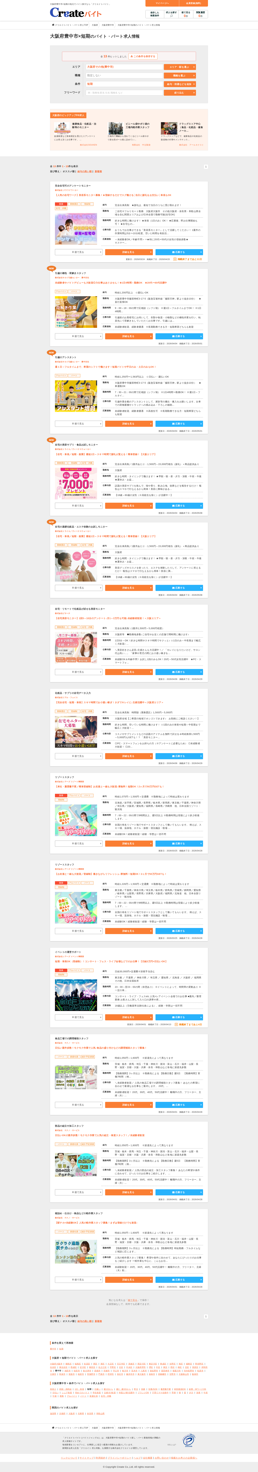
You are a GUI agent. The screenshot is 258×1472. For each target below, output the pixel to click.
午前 (206, 1392)
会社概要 (148, 1458)
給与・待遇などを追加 (179, 84)
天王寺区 (121, 1364)
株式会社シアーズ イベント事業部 (69, 956)
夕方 (191, 1392)
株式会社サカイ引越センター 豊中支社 (72, 278)
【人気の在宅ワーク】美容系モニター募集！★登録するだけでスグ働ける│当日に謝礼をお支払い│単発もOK (113, 195)
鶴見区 (92, 1367)
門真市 (101, 1374)
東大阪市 (142, 1374)
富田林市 (165, 1371)
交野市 (172, 1374)
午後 (54, 1396)
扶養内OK (153, 1389)
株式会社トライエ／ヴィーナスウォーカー (73, 449)
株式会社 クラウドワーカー (66, 190)
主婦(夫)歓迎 (110, 1392)
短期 (61, 1349)
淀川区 (83, 1367)
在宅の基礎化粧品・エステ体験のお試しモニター (81, 526)
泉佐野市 (154, 1371)
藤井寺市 (130, 1374)
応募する (178, 252)
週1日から (108, 1389)
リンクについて (69, 1458)
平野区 (113, 1367)
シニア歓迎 (67, 1392)
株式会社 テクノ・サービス (67, 1043)
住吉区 (53, 1367)
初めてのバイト (82, 1392)
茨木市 (134, 1371)
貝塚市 (106, 1371)
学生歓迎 (97, 1392)
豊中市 (53, 1349)
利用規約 (100, 1458)
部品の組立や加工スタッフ (69, 1126)
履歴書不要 (166, 1389)
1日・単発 (79, 1389)
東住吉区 (63, 1367)
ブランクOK (143, 1392)
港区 (103, 1364)
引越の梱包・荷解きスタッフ (70, 273)
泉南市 (152, 1374)
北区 (121, 1367)
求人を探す (171, 12)
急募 (143, 1389)
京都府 (62, 1413)
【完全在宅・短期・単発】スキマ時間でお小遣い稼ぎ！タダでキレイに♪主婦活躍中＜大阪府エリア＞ (109, 702)
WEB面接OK (180, 1389)
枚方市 (125, 1371)
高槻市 (97, 1371)
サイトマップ (86, 1458)
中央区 (129, 1367)
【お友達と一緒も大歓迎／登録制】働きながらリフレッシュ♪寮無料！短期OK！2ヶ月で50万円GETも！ (111, 874)
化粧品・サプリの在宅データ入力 (73, 693)
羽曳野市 (91, 1374)
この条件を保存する (143, 56)
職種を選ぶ (179, 75)
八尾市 (144, 1371)
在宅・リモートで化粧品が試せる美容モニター (80, 609)
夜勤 (62, 1396)
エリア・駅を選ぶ (179, 67)
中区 (158, 1367)
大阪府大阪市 (56, 1364)
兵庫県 (81, 1413)
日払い (55, 1392)
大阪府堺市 (140, 1367)
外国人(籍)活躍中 (127, 1392)
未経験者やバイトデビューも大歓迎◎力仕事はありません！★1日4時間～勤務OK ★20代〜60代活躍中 (111, 282)
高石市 (120, 1374)
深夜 (198, 1392)
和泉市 (62, 1374)
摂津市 (111, 1374)
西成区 (74, 1367)
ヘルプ (137, 1458)
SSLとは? (172, 1445)
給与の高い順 (84, 171)
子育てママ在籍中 (160, 1392)
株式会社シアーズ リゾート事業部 (69, 782)
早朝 (174, 1392)
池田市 (67, 1371)
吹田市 (77, 1371)
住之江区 (102, 1367)
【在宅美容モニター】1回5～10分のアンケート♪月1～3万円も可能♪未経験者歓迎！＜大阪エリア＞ (108, 618)
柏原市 (81, 1374)
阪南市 (195, 1374)
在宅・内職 (106, 1396)
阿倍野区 (199, 1364)
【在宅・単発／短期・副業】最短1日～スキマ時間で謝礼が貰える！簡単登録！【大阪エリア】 (105, 454)
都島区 (68, 1364)
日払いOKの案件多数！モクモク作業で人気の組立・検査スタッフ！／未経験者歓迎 (99, 1135)
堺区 (151, 1367)
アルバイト (72, 1396)
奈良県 (90, 1413)
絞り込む (179, 92)
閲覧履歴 (200, 14)
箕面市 (72, 1374)
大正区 (111, 1364)
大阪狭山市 (184, 1374)
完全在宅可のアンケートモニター (73, 185)
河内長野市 (189, 1371)
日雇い (97, 1389)
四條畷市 (162, 1374)
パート (83, 1396)
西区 (95, 1364)
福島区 (78, 1364)
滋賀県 (53, 1413)
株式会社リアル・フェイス (66, 697)
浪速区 (131, 1364)
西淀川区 (142, 1364)
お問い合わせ (162, 1458)
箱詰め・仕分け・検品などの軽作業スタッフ (79, 1213)
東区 (165, 1367)
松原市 (200, 1371)
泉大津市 (87, 1371)
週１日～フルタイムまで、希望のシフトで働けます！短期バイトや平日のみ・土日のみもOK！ (105, 367)
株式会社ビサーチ (62, 613)
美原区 (195, 1367)
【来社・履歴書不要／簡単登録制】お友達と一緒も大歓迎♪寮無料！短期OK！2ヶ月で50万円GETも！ (109, 786)
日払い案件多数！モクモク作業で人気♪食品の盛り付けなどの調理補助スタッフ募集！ (101, 1048)
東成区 (163, 1364)
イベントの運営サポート (68, 952)
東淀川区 (153, 1364)
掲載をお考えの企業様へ (184, 1458)
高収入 (53, 1389)
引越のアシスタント (66, 357)
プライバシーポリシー (119, 1458)
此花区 (87, 1364)
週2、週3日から (123, 1389)
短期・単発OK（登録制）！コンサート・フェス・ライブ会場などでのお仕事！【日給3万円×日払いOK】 (111, 961)
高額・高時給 (65, 1389)
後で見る (186, 14)
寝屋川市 (177, 1371)
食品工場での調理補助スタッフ (71, 1038)
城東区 (189, 1364)
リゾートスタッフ (64, 777)
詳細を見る (128, 252)
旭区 (181, 1364)
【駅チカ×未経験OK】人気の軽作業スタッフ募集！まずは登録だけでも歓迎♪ (96, 1222)
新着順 (98, 171)
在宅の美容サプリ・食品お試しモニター (76, 444)
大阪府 (72, 1413)
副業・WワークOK (197, 1389)
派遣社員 (94, 1396)
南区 (180, 1367)
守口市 (116, 1371)
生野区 (172, 1364)
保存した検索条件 (154, 14)
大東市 (53, 1374)
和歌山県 (100, 1413)
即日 (136, 1389)
